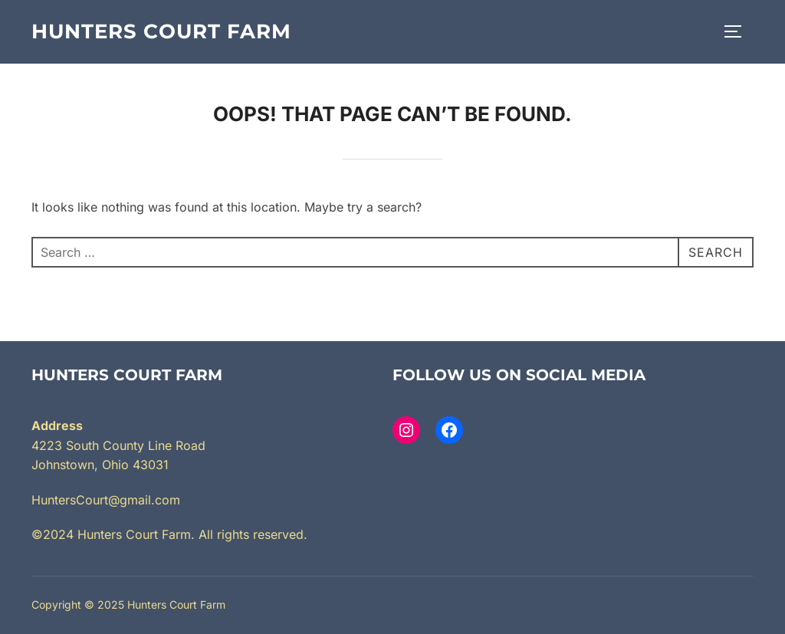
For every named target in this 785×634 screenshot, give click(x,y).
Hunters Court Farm (161, 31)
